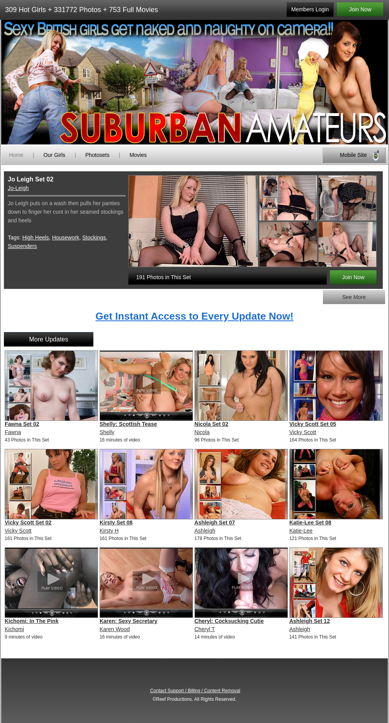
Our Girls (54, 155)
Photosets (97, 155)
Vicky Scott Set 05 (312, 424)
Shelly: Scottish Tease (128, 424)
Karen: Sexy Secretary (129, 621)
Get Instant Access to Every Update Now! (194, 316)
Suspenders (22, 246)
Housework (65, 237)
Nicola (202, 432)
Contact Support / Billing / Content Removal (195, 690)
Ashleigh (205, 531)
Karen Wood (115, 629)
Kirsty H (109, 531)
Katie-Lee (301, 531)
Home (16, 155)
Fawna (13, 432)
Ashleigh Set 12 (309, 621)
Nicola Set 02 (211, 424)
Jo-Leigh (18, 188)
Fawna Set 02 (22, 424)
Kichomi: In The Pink (31, 621)
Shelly (107, 432)
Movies (138, 155)
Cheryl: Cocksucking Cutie (229, 621)
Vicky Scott (302, 432)
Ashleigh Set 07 (214, 522)
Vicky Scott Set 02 (28, 522)
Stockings (94, 237)
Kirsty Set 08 (116, 522)
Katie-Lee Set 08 (310, 522)
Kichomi (14, 629)
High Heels (35, 237)
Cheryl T (204, 629)
